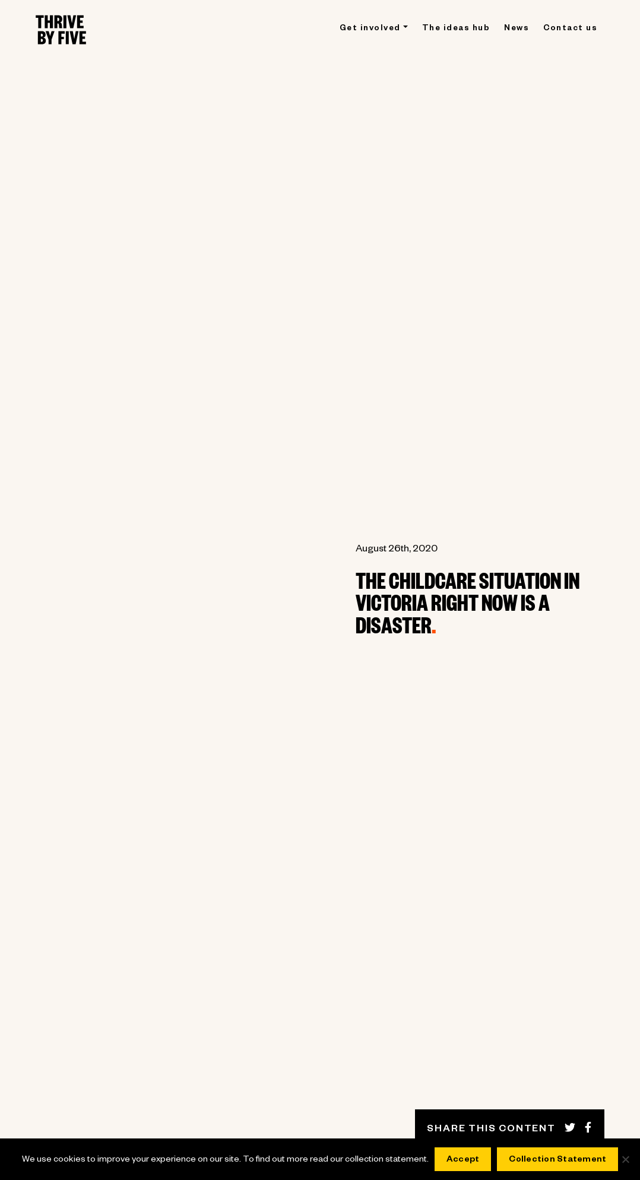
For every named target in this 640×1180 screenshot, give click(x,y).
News (516, 29)
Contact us (570, 29)
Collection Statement (557, 1160)
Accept (463, 1160)
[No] (625, 1159)
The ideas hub (456, 29)
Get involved (370, 29)
